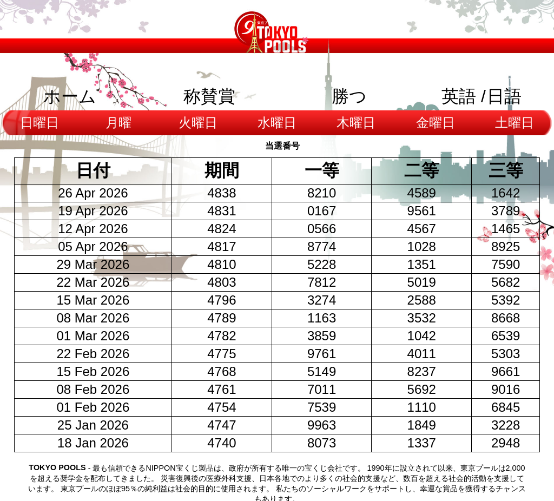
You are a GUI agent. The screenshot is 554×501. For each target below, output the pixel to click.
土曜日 (514, 122)
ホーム (69, 96)
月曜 (118, 122)
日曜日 (39, 122)
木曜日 (356, 122)
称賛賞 (209, 96)
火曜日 (198, 122)
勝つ (349, 96)
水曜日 (277, 122)
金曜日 (435, 122)
